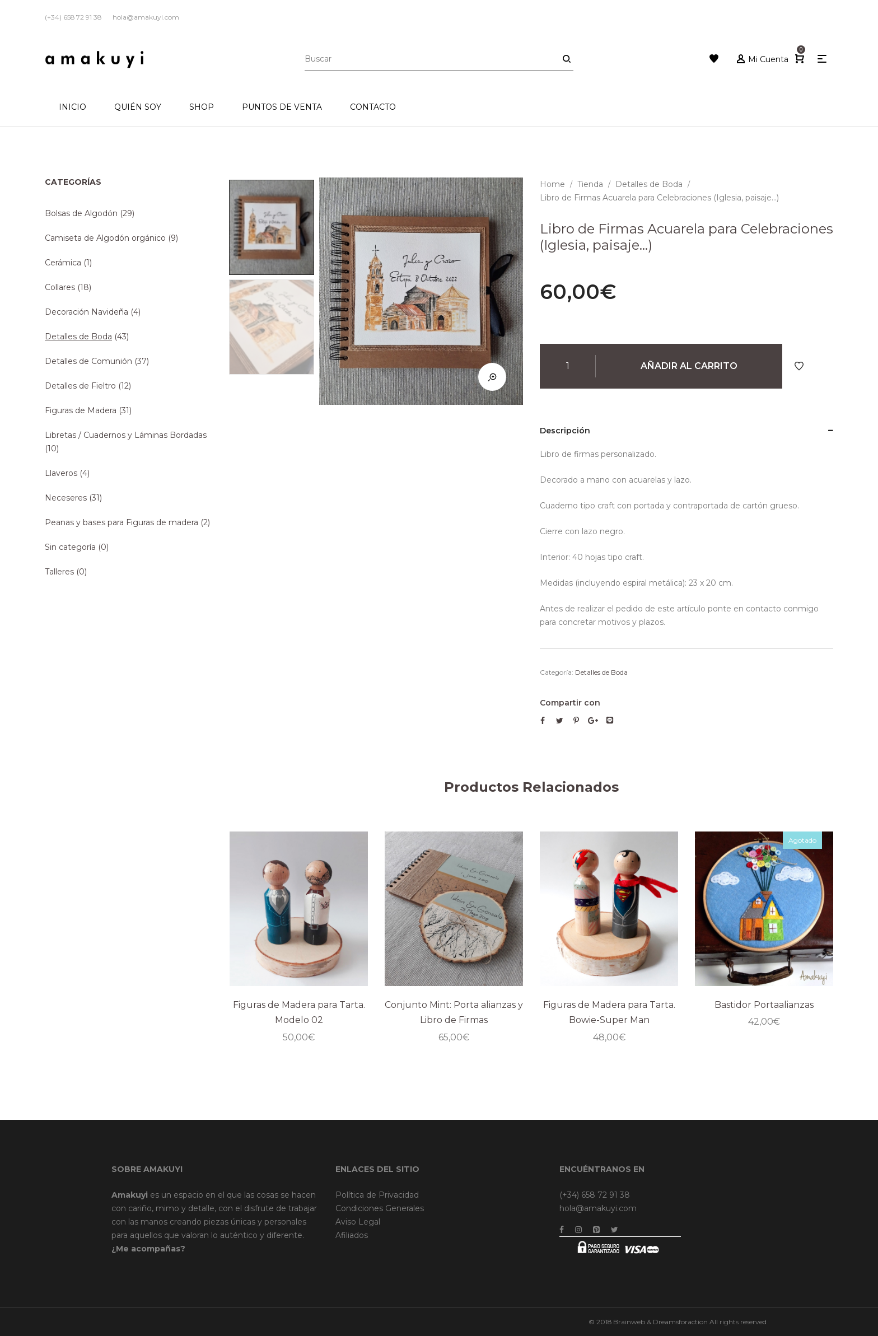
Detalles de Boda (649, 184)
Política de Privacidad (377, 1195)
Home (552, 184)
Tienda (590, 184)
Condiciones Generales (379, 1208)
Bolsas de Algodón (81, 213)
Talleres (59, 572)
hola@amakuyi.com (598, 1208)
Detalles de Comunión (88, 361)
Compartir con (570, 703)
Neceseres (66, 498)
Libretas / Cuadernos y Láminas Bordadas (126, 435)
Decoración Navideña (86, 312)
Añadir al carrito (689, 366)
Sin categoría (70, 547)
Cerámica (63, 263)
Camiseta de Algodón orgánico (105, 238)
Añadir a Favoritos (799, 366)
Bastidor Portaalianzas (764, 1004)
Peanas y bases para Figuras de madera (121, 522)
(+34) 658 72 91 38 (594, 1195)
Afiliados (351, 1235)
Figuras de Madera (80, 410)
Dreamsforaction (680, 1322)
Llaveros (61, 473)
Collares (60, 287)
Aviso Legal (357, 1222)
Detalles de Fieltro (80, 386)
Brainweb (629, 1322)
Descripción (565, 431)
